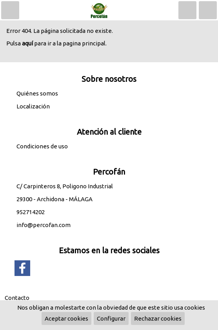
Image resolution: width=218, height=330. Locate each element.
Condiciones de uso (42, 146)
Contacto (17, 297)
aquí (27, 43)
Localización (33, 106)
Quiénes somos (37, 93)
